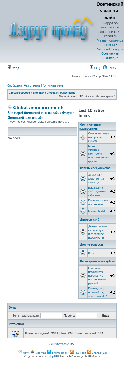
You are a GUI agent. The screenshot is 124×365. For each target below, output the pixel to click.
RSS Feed (78, 353)
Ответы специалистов (95, 168)
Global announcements (61, 92)
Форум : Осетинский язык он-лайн (41, 115)
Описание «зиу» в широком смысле (98, 137)
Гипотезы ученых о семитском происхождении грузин (98, 153)
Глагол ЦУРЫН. (97, 211)
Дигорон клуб (89, 219)
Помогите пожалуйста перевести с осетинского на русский (97, 275)
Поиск (109, 68)
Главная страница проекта (110, 42)
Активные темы (53, 85)
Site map (38, 92)
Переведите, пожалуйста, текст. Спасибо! (97, 292)
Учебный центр (108, 49)
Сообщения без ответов (24, 85)
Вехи (91, 253)
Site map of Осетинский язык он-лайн (33, 112)
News (24, 353)
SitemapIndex (58, 353)
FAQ (95, 68)
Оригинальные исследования (90, 126)
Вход (13, 68)
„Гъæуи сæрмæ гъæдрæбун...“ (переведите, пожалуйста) (97, 231)
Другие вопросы (91, 244)
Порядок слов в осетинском (98, 202)
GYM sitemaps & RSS (62, 344)
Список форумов (19, 92)
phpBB (53, 356)
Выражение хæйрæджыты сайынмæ (97, 191)
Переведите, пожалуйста (97, 261)
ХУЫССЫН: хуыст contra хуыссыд (96, 178)
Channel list (97, 353)
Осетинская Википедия (110, 55)
